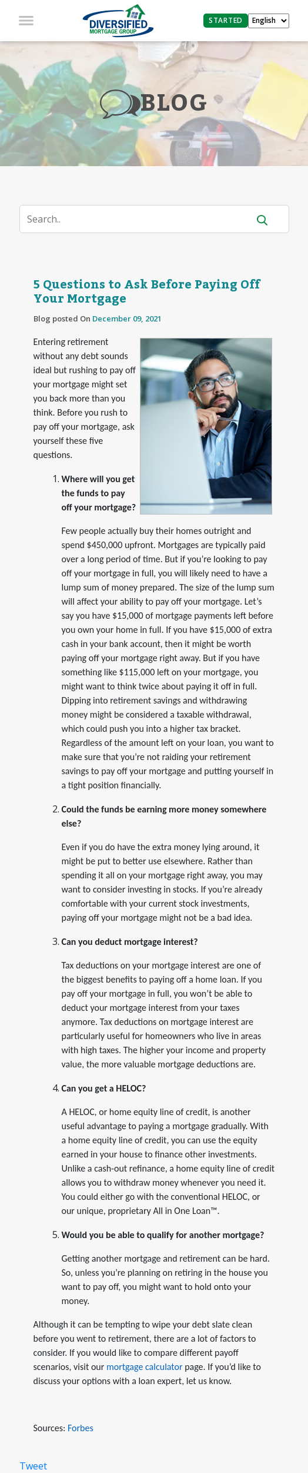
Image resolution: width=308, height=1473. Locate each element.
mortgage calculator (144, 1366)
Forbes (80, 1428)
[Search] (141, 219)
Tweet (33, 1465)
